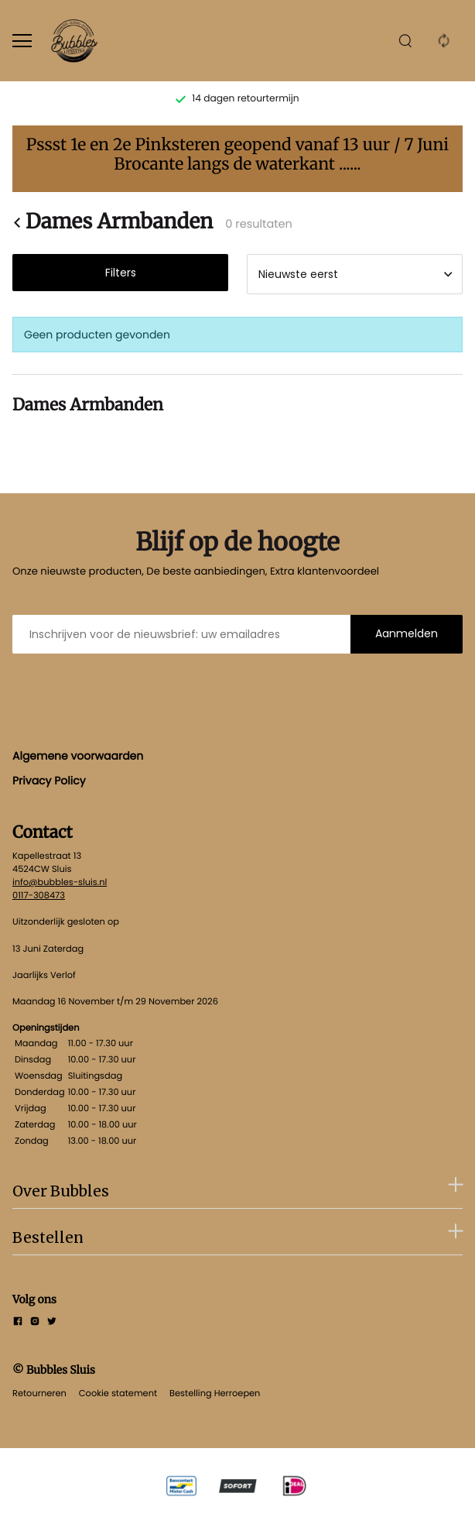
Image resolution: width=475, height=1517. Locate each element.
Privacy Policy (49, 780)
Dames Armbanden (112, 222)
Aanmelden (406, 633)
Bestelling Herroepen (214, 1393)
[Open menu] (22, 40)
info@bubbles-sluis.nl (59, 882)
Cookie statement (118, 1393)
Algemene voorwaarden (77, 756)
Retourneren (39, 1393)
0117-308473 (38, 895)
